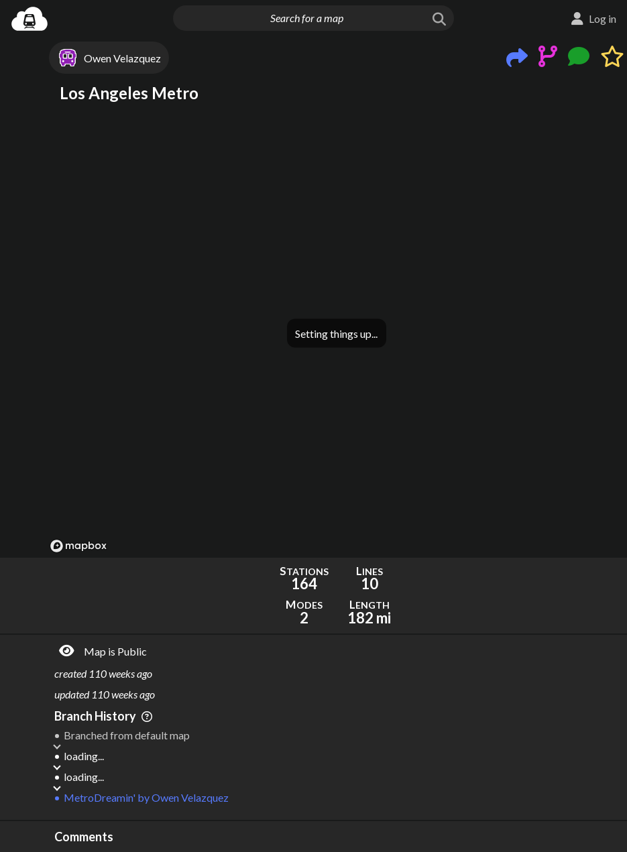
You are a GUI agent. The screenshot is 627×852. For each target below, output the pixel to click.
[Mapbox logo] (78, 546)
